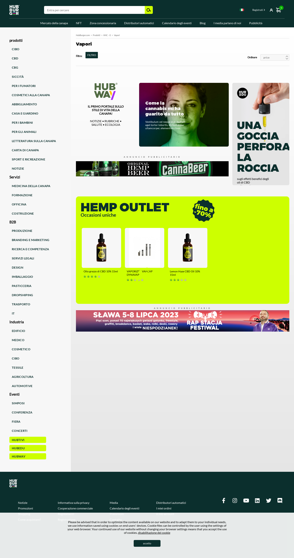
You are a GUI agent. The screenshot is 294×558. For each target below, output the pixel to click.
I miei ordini (163, 508)
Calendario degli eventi (177, 23)
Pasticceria (22, 286)
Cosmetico (21, 349)
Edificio (18, 331)
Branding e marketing (30, 240)
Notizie (18, 168)
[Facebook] (223, 500)
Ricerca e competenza (30, 249)
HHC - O (107, 35)
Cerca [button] (149, 10)
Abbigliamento (24, 104)
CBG (15, 67)
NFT (79, 23)
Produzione (22, 230)
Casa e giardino (25, 113)
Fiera (16, 421)
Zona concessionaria (103, 23)
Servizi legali (23, 258)
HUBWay (18, 456)
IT (13, 313)
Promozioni (25, 508)
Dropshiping (22, 295)
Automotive (22, 386)
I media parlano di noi (227, 23)
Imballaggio (22, 276)
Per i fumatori (24, 86)
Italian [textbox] (242, 10)
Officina (19, 204)
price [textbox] (266, 57)
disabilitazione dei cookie (154, 532)
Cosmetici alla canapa (31, 95)
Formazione (22, 195)
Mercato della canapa (54, 23)
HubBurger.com (83, 35)
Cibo (15, 49)
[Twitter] (268, 500)
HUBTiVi (18, 440)
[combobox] (242, 10)
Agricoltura (23, 376)
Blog (203, 23)
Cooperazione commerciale (75, 508)
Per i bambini (22, 122)
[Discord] (280, 500)
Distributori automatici (139, 23)
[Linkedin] (257, 500)
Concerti (20, 430)
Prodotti (96, 35)
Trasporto (21, 304)
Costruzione (23, 213)
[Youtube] (246, 500)
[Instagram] (235, 500)
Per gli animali (24, 131)
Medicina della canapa (31, 186)
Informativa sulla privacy (73, 502)
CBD (15, 58)
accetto (147, 543)
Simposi (18, 403)
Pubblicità (255, 23)
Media (114, 502)
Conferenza (22, 412)
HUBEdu (18, 448)
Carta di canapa (25, 150)
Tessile (17, 367)
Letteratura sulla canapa (34, 141)
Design (17, 267)
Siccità (18, 76)
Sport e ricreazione (28, 159)
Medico (18, 340)
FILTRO (91, 55)
